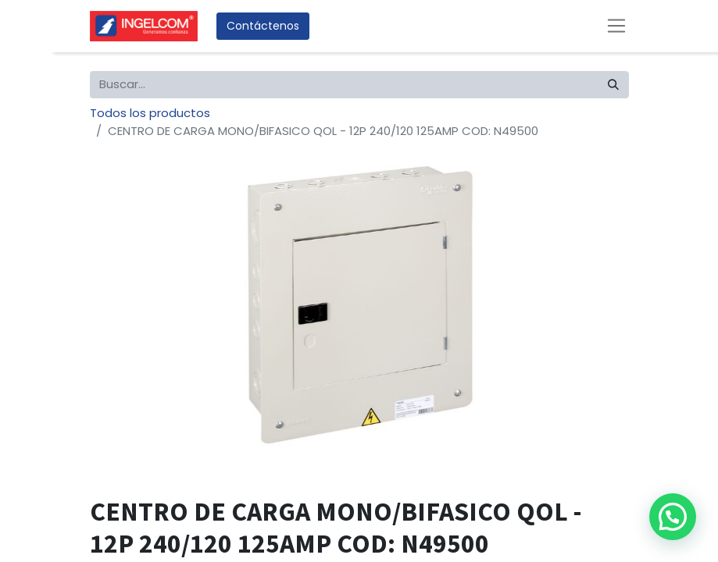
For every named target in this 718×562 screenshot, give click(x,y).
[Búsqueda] (613, 84)
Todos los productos (150, 113)
